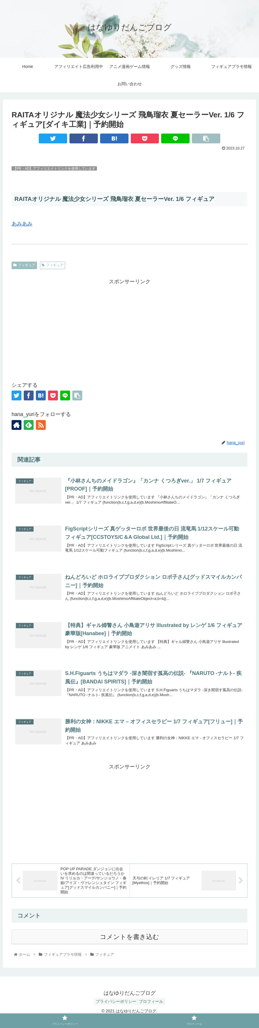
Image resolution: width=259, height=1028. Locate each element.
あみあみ (22, 224)
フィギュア (24, 265)
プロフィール (153, 1010)
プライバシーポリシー (114, 1010)
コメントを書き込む (129, 945)
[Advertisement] (129, 326)
